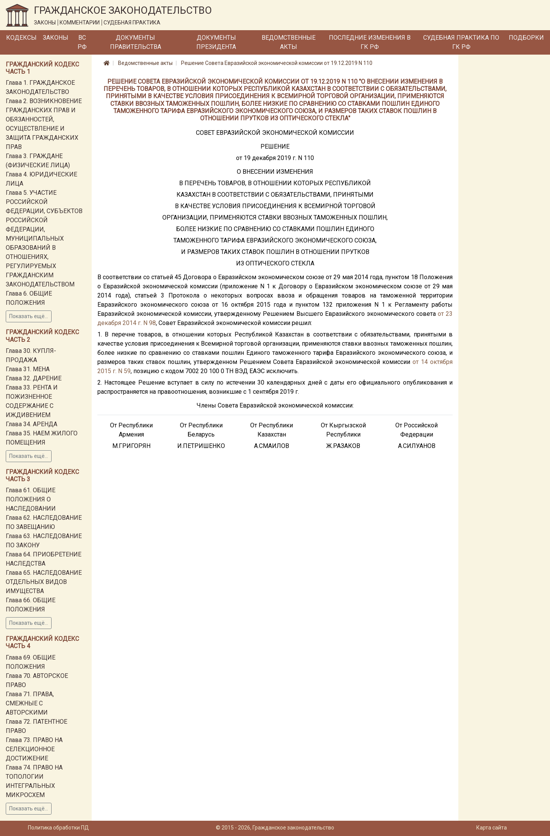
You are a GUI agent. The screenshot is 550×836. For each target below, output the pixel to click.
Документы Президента (216, 42)
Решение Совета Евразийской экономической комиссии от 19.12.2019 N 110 (276, 63)
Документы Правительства (135, 42)
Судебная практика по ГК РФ (461, 42)
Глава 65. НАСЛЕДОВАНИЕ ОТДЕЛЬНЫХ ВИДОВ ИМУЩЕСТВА (44, 582)
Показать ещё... (28, 316)
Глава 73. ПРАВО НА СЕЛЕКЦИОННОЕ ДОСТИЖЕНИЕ (34, 749)
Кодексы (21, 37)
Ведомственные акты (288, 42)
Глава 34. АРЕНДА (31, 424)
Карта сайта (491, 828)
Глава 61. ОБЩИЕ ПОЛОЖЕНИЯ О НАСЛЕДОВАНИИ (31, 499)
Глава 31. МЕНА (28, 369)
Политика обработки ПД (58, 828)
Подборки (526, 37)
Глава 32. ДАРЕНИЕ (33, 378)
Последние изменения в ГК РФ (370, 42)
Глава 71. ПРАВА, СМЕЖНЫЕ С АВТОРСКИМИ (30, 703)
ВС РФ (82, 42)
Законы (55, 37)
